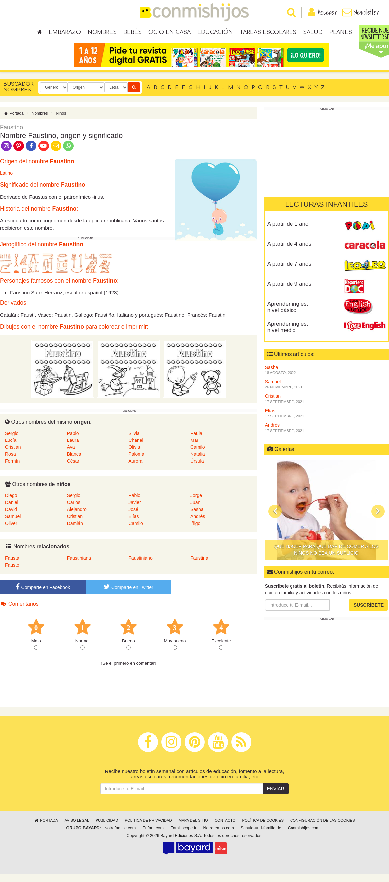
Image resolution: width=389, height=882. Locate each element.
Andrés (197, 524)
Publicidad (107, 828)
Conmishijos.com (304, 835)
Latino (6, 181)
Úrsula (197, 468)
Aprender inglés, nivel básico (287, 314)
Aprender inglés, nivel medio (287, 334)
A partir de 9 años (289, 291)
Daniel (11, 510)
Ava (71, 454)
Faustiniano (140, 565)
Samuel (13, 524)
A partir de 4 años (289, 251)
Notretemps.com (218, 835)
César (73, 468)
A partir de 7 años (289, 271)
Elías (133, 524)
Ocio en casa (169, 33)
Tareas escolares (268, 33)
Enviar (275, 796)
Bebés (132, 33)
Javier (134, 510)
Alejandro (77, 517)
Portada (13, 121)
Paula (196, 440)
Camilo (197, 454)
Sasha (197, 517)
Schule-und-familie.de (261, 835)
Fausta (12, 565)
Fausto (12, 572)
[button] (275, 519)
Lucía (10, 447)
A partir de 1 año (288, 231)
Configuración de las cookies (322, 828)
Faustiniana (79, 565)
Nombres (102, 33)
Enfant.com (153, 835)
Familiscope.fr (183, 835)
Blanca (74, 461)
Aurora (135, 468)
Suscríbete (369, 612)
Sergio (11, 440)
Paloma (136, 461)
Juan (195, 510)
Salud (313, 33)
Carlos (73, 510)
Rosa (10, 461)
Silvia (133, 440)
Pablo (73, 440)
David (11, 517)
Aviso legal (77, 828)
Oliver (11, 531)
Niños (61, 121)
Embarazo (65, 33)
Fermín (12, 468)
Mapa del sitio (193, 828)
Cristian (13, 454)
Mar (194, 447)
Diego (11, 503)
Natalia (197, 461)
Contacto (225, 828)
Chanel (135, 447)
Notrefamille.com (120, 835)
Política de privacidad (148, 828)
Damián (75, 531)
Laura (73, 447)
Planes (340, 33)
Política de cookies (263, 828)
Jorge (196, 503)
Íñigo (195, 531)
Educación (215, 33)
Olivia (134, 454)
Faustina (199, 565)
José (133, 517)
